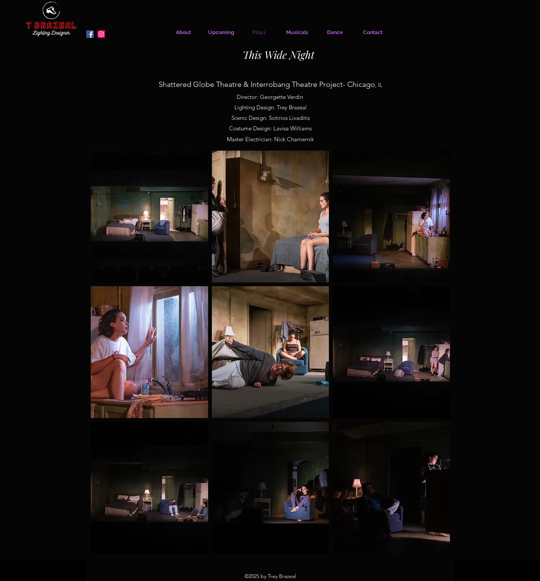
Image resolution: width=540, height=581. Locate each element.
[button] (149, 216)
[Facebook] (90, 34)
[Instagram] (101, 34)
